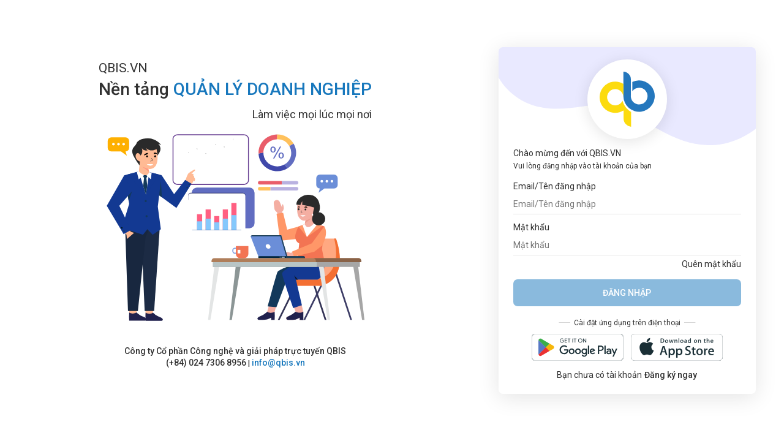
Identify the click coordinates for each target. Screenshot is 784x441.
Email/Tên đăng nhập (554, 186)
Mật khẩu (531, 227)
